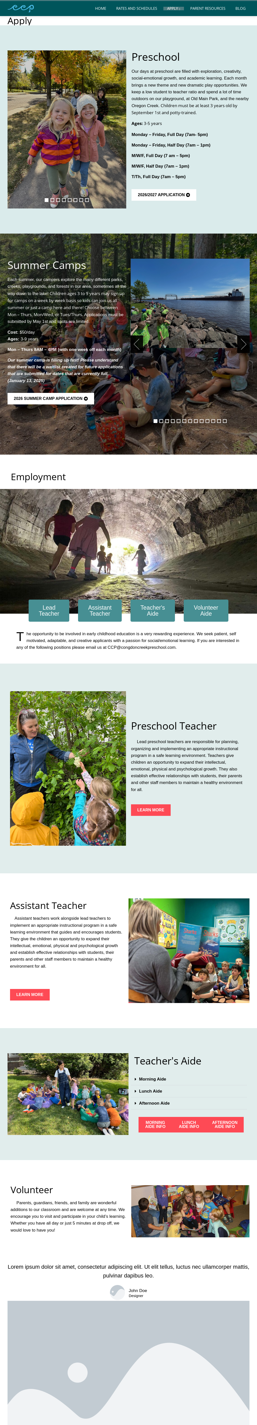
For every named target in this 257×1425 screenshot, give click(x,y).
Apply (173, 9)
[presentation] (137, 344)
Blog (240, 8)
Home (100, 8)
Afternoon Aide (154, 1103)
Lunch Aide (150, 1091)
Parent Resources (207, 8)
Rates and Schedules (136, 8)
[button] (46, 200)
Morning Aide (152, 1079)
